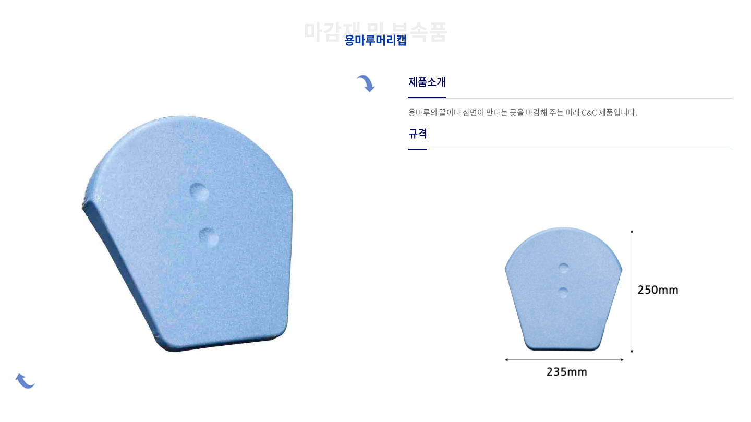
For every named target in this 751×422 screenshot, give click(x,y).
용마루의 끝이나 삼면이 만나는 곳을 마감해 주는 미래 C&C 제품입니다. (522, 112)
